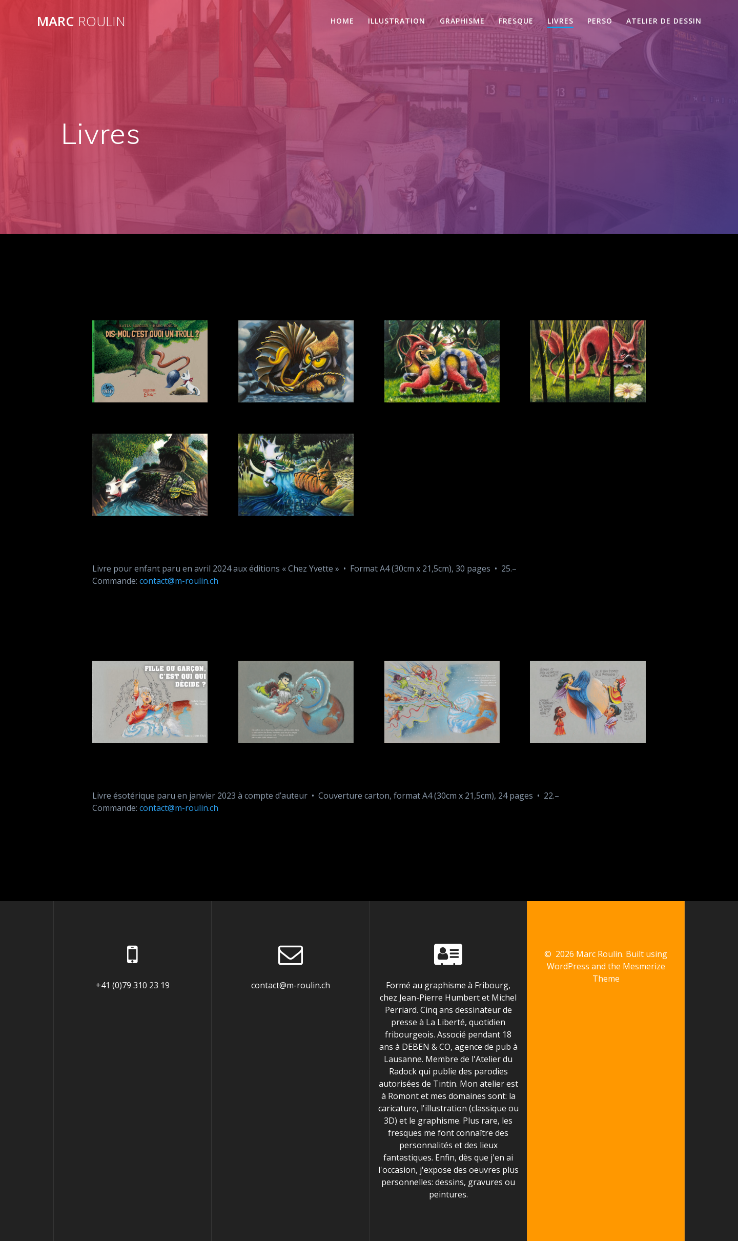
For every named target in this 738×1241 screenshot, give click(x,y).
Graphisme (462, 21)
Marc (81, 21)
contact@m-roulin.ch (178, 580)
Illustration (396, 21)
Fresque (516, 21)
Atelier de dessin (664, 21)
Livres (560, 21)
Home (342, 21)
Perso (599, 21)
